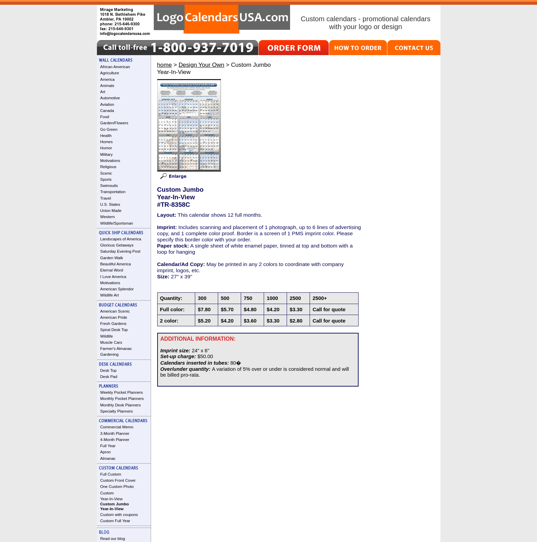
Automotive (110, 98)
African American (115, 67)
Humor (106, 148)
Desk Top (108, 370)
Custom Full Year (115, 521)
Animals (107, 86)
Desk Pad (108, 377)
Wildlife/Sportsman (116, 223)
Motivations (110, 161)
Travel (105, 198)
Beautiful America (115, 264)
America (107, 79)
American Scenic (115, 311)
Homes (106, 142)
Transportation (113, 192)
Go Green (109, 129)
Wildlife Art (109, 295)
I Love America (113, 277)
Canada (107, 111)
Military (106, 154)
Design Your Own (201, 64)
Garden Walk (111, 258)
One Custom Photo (117, 486)
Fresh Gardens (113, 324)
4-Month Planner (114, 440)
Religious (108, 167)
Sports (106, 179)
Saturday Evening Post (120, 251)
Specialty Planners (116, 411)
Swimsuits (109, 186)
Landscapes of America (120, 239)
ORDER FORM (294, 47)
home (164, 64)
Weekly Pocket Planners (121, 392)
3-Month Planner (114, 433)
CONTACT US (413, 47)
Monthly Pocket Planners (122, 398)
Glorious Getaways (117, 245)
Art (102, 92)
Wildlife (106, 336)
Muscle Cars (111, 342)
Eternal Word (111, 270)
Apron (105, 452)
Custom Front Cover (118, 480)
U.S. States (110, 204)
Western (107, 217)
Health (106, 136)
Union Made (111, 211)
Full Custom (110, 474)
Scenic (106, 173)
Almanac (108, 458)
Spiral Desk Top (114, 330)
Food (104, 117)
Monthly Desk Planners (120, 405)
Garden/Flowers (114, 123)
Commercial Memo (117, 427)
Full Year (108, 446)
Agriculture (109, 73)
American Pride (113, 317)
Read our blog (112, 539)
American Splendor (117, 289)
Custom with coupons (119, 515)
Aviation (107, 104)
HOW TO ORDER (358, 47)
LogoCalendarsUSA (222, 19)
